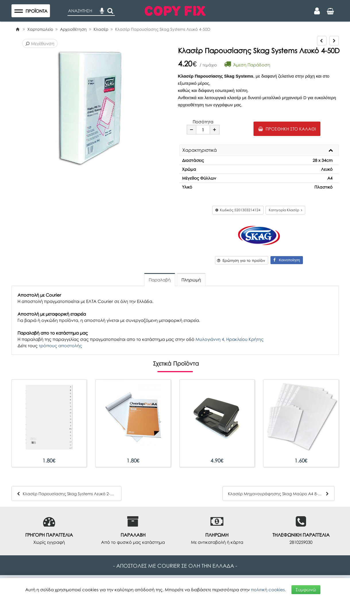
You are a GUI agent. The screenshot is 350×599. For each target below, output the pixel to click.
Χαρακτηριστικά (199, 150)
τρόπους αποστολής (60, 345)
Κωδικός (237, 210)
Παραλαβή (160, 279)
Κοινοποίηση (286, 260)
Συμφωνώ (306, 589)
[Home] (17, 29)
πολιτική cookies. (268, 589)
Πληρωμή (191, 279)
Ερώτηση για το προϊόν (241, 260)
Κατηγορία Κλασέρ (285, 210)
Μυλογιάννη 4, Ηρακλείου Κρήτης (230, 339)
